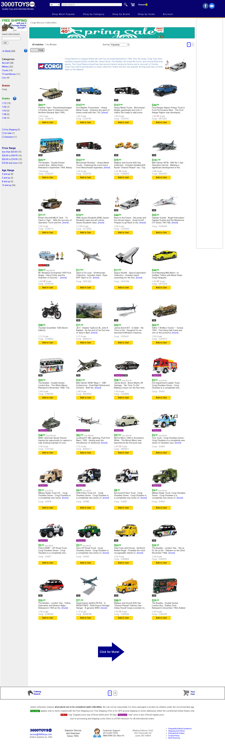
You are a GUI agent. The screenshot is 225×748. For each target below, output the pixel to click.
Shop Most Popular (63, 14)
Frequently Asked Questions (180, 729)
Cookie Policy (173, 736)
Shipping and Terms (176, 731)
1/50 (4, 107)
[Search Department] (55, 4)
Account (168, 14)
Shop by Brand (121, 14)
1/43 (4, 111)
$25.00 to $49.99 (10, 155)
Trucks (5, 70)
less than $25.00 (9, 152)
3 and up (6, 174)
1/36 (4, 118)
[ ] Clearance (8, 137)
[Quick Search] (91, 4)
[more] (105, 112)
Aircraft (5, 63)
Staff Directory (174, 738)
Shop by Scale (146, 14)
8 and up (6, 181)
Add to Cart (47, 122)
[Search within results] (11, 38)
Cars (4, 78)
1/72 (4, 103)
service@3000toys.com (41, 734)
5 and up (6, 178)
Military (5, 67)
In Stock (6, 51)
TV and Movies (9, 74)
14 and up (6, 185)
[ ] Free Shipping (9, 129)
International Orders (176, 733)
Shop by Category (93, 14)
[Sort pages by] (119, 44)
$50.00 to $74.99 (10, 159)
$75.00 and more (10, 163)
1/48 (4, 114)
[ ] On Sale (6, 133)
